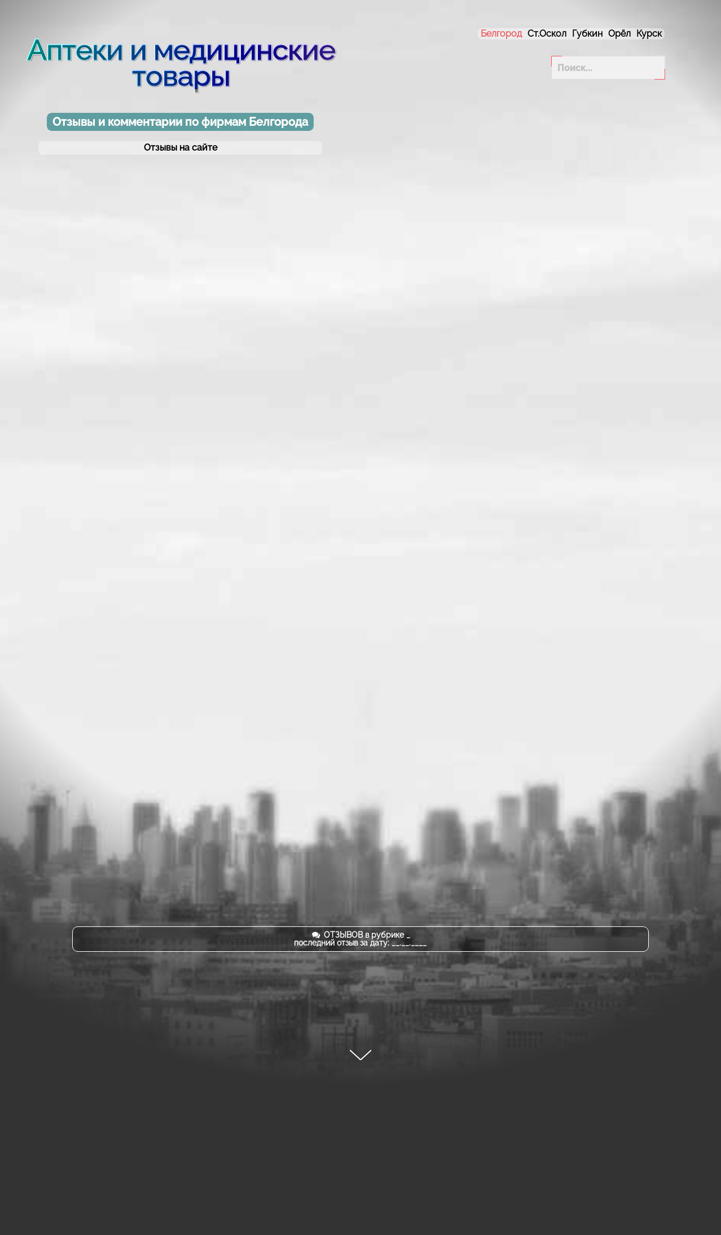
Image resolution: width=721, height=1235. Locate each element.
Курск (649, 33)
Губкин (587, 33)
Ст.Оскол (546, 33)
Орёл (619, 33)
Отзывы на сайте (180, 147)
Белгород (501, 33)
